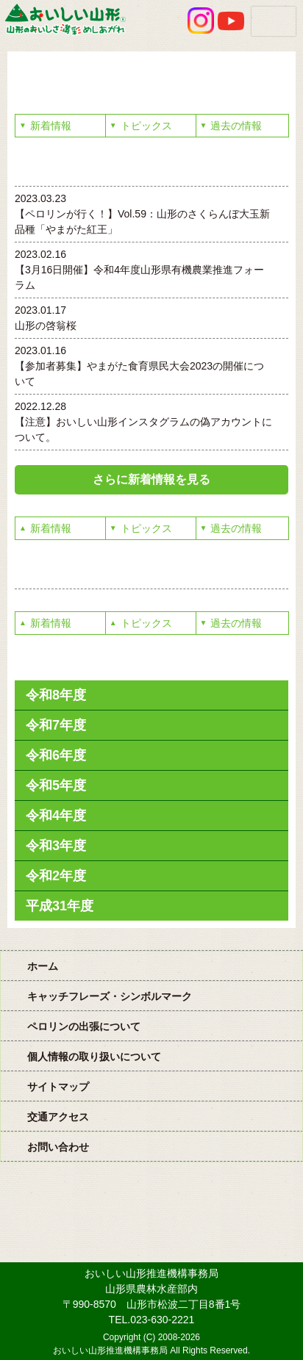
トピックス (141, 126)
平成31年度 (59, 906)
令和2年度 (56, 875)
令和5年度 (56, 785)
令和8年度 (56, 695)
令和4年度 (56, 815)
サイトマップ (58, 1087)
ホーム (42, 966)
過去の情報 (231, 126)
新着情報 (45, 126)
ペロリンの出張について (83, 1026)
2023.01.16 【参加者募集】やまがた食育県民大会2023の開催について (139, 366)
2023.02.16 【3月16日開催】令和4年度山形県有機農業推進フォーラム (139, 269)
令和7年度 (56, 725)
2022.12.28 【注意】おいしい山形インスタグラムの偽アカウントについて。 (143, 421)
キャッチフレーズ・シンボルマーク (109, 996)
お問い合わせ (58, 1147)
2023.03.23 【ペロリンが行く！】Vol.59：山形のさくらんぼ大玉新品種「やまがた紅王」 (142, 214)
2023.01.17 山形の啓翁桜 (45, 317)
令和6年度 (56, 755)
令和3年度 (56, 845)
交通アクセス (58, 1117)
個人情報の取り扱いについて (94, 1056)
